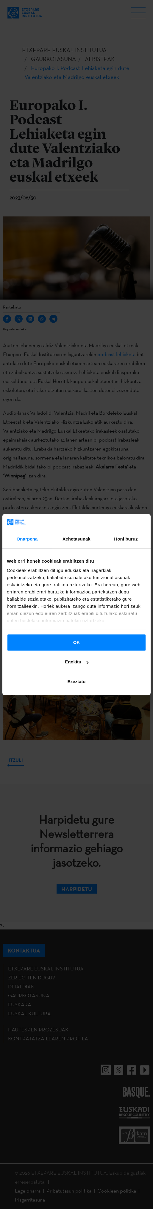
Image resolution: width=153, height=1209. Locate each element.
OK (76, 642)
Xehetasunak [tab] (76, 538)
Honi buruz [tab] (126, 538)
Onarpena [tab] (27, 538)
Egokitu (76, 661)
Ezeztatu (77, 681)
